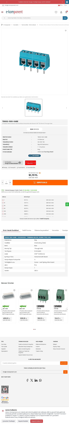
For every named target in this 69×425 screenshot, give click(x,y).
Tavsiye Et (12, 167)
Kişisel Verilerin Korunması (26, 355)
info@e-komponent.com (10, 5)
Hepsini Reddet (23, 421)
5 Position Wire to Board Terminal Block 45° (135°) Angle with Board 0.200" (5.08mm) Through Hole (8, 312)
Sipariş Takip (56, 346)
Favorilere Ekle (30, 167)
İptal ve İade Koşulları (24, 349)
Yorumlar (55, 230)
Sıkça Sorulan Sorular (59, 349)
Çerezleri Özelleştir (9, 421)
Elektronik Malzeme (41, 344)
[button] (7, 2)
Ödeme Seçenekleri (41, 230)
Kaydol (64, 363)
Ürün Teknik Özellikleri (11, 230)
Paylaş (4, 167)
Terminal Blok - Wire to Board (28, 25)
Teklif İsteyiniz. (44, 219)
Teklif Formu (26, 230)
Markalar (38, 349)
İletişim (55, 344)
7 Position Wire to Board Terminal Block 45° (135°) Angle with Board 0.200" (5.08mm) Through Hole (25, 312)
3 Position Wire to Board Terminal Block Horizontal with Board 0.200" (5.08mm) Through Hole (43, 312)
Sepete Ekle (40, 182)
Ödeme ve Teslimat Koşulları (24, 351)
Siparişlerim (4, 351)
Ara (65, 18)
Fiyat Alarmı (21, 167)
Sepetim (3, 349)
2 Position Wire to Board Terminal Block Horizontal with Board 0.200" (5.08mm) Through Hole (60, 312)
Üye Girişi (3, 344)
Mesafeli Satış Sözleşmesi (25, 346)
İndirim (38, 346)
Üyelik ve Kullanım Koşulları (26, 344)
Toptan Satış (39, 351)
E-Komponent (5, 25)
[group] (34, 62)
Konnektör (15, 25)
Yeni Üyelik (4, 346)
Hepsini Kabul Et (36, 421)
